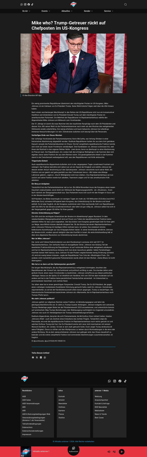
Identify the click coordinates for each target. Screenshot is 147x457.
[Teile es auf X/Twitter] (37, 357)
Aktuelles (67, 11)
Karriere (62, 411)
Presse (61, 414)
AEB (24, 407)
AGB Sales (26, 400)
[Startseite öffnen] (73, 4)
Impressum (26, 434)
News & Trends (101, 414)
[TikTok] (32, 4)
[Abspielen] (122, 452)
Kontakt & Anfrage (102, 403)
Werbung (98, 396)
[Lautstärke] (109, 451)
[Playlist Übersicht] (114, 451)
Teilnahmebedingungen (31, 424)
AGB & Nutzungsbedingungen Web (36, 414)
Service (109, 11)
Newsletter (63, 403)
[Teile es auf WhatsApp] (45, 357)
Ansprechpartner (101, 400)
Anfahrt (62, 400)
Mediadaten (99, 411)
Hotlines (62, 407)
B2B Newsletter (101, 407)
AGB (24, 396)
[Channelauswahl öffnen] (125, 4)
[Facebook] (29, 4)
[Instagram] (25, 4)
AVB (24, 411)
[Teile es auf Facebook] (33, 357)
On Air (26, 11)
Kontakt (62, 396)
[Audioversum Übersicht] (74, 450)
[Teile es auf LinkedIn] (41, 357)
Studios (62, 418)
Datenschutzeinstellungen (32, 431)
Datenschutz (27, 427)
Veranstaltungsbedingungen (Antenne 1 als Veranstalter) (33, 419)
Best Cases (99, 418)
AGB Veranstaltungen (31, 403)
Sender (88, 11)
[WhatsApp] (22, 4)
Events (46, 11)
